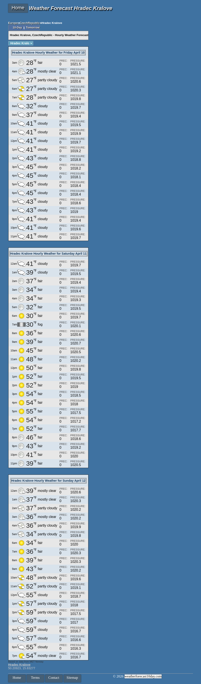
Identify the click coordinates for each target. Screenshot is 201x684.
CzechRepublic (30, 23)
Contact (53, 677)
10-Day (18, 27)
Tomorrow (33, 27)
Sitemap (72, 677)
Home (18, 7)
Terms (35, 677)
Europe (13, 23)
